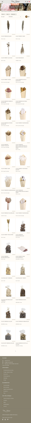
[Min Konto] (27, 1)
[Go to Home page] (15, 1)
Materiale (13, 14)
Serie (8, 14)
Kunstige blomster (10, 11)
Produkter (5, 11)
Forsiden (2, 11)
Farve (3, 14)
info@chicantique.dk (9, 362)
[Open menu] (2, 1)
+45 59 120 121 (7, 360)
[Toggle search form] (25, 1)
